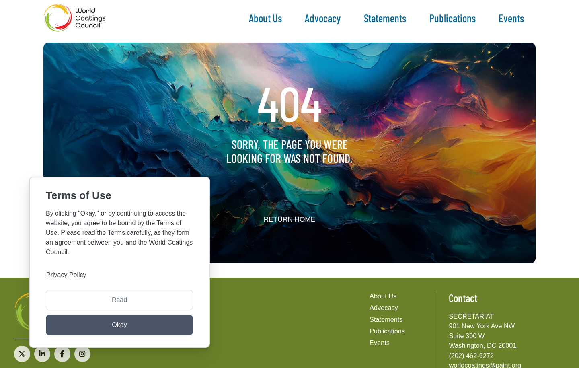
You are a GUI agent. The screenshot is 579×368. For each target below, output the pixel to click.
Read (119, 299)
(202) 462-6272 (471, 355)
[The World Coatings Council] (74, 18)
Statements (385, 17)
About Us (265, 17)
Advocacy (323, 17)
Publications (452, 17)
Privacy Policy (66, 274)
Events (511, 17)
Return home (290, 219)
